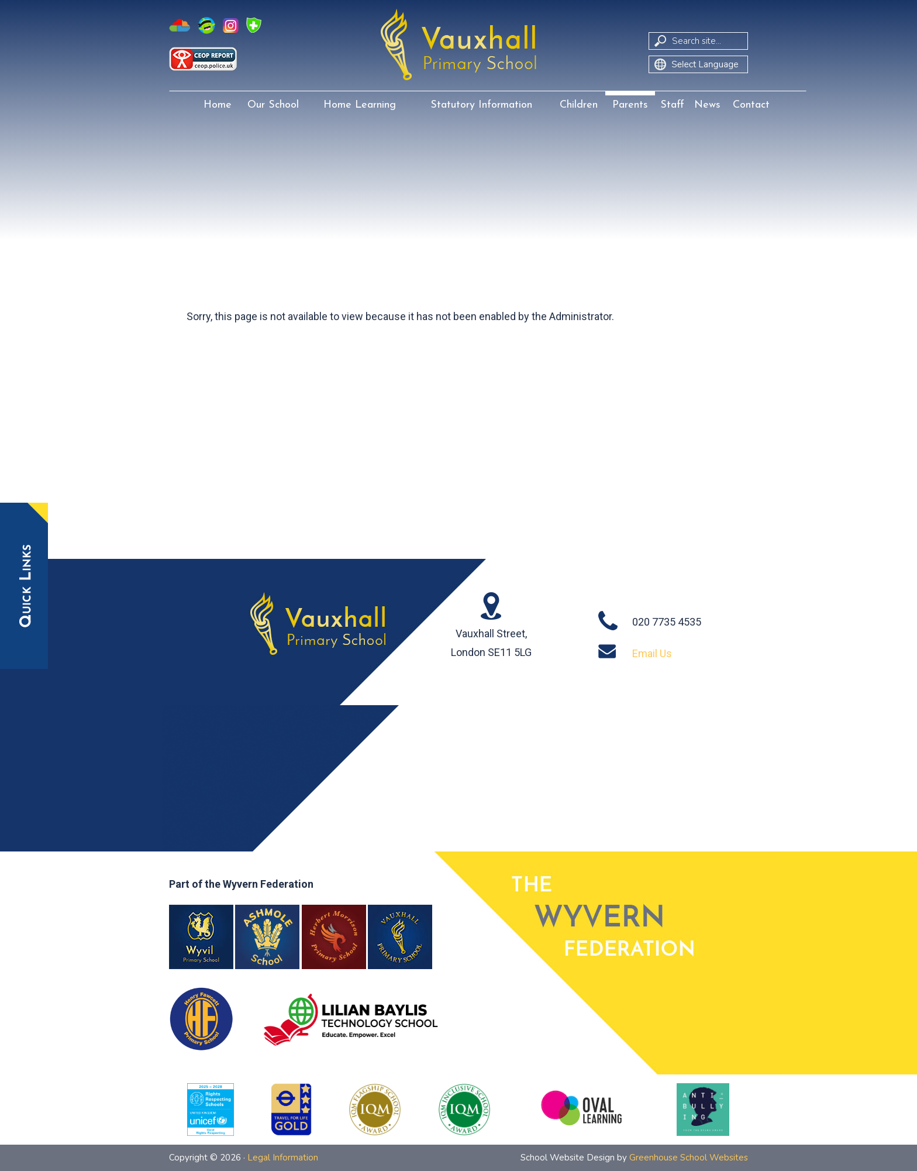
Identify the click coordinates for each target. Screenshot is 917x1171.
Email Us (652, 653)
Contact (751, 105)
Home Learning (359, 105)
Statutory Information (481, 105)
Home (218, 105)
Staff (672, 105)
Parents (630, 105)
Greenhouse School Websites (688, 1157)
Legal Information (282, 1157)
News (707, 105)
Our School (273, 105)
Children (579, 105)
